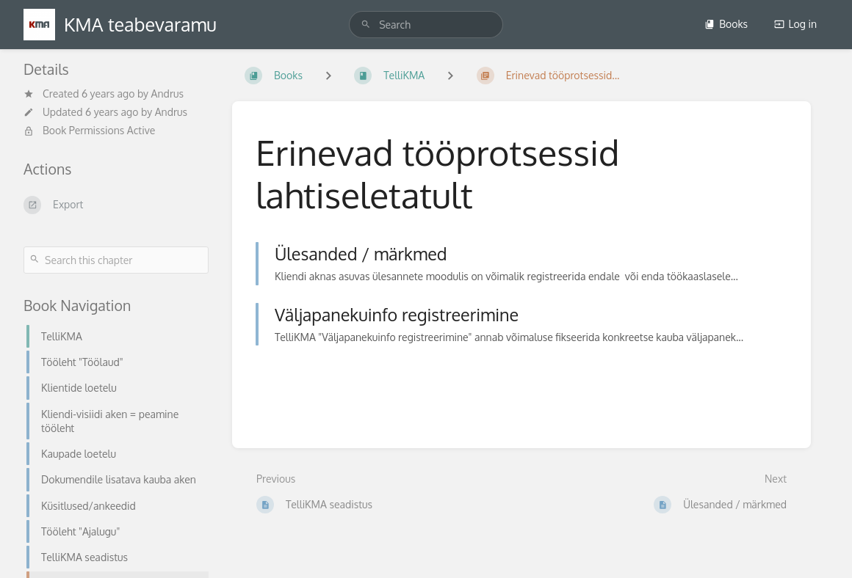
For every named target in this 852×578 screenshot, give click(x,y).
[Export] (116, 204)
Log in (795, 24)
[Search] (366, 24)
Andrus (167, 93)
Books (726, 24)
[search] (426, 24)
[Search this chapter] (116, 260)
